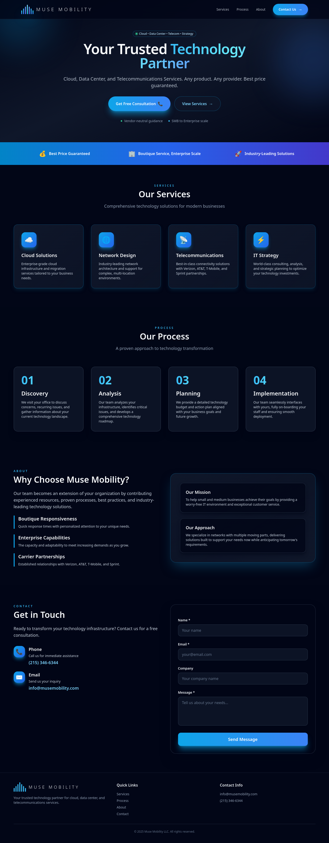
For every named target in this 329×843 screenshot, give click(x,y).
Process (123, 800)
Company (185, 668)
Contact (123, 814)
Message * (186, 692)
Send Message (243, 739)
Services (123, 794)
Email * (184, 644)
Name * (184, 620)
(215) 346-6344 (43, 662)
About (121, 807)
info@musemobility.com (54, 688)
